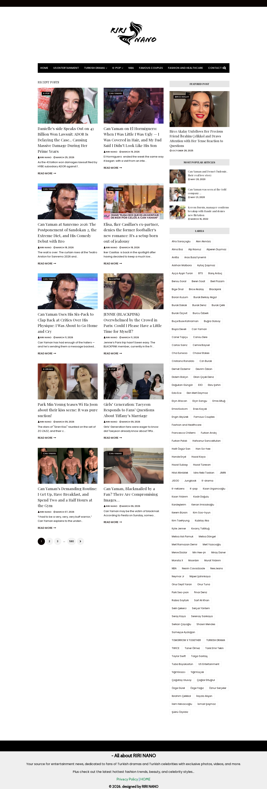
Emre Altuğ (218, 401)
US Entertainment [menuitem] (66, 68)
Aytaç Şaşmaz (206, 265)
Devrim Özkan (204, 369)
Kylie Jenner (179, 528)
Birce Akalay (196, 289)
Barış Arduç (215, 273)
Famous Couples (204, 417)
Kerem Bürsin (180, 512)
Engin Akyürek (180, 417)
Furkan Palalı (179, 440)
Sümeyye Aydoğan (183, 632)
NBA (174, 568)
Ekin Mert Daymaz (197, 393)
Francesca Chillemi (184, 432)
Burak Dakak (179, 305)
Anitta (175, 257)
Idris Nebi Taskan (204, 472)
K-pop (194, 488)
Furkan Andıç (209, 432)
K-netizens (178, 488)
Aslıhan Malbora (182, 265)
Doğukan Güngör (182, 385)
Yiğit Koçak (197, 672)
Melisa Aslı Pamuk (182, 536)
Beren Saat (198, 281)
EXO (200, 385)
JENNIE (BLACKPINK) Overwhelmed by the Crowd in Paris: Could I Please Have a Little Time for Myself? (133, 322)
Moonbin (193, 560)
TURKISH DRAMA (215, 640)
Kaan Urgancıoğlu (214, 488)
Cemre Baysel (201, 345)
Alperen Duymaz (216, 249)
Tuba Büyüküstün (182, 664)
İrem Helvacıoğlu (182, 704)
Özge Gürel (178, 688)
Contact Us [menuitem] (217, 68)
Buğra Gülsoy (212, 321)
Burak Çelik (218, 305)
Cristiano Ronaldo (183, 361)
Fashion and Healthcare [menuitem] (185, 68)
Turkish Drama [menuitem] (94, 68)
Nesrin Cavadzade (193, 568)
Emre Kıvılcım (180, 409)
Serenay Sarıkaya (202, 616)
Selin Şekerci (179, 608)
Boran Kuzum (180, 297)
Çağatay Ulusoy (182, 680)
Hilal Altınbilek (180, 472)
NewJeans (216, 568)
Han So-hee (203, 448)
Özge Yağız (197, 688)
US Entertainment (209, 664)
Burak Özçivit (179, 313)
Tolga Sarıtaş (199, 656)
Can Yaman (199, 329)
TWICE (175, 648)
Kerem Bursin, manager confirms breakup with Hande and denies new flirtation (208, 211)
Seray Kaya (179, 616)
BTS (200, 273)
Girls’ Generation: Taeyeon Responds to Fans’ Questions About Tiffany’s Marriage (129, 410)
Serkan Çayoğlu (181, 624)
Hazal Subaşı (180, 464)
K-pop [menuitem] (116, 68)
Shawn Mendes (206, 624)
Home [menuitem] (44, 68)
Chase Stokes (201, 353)
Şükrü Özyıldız (180, 712)
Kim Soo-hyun (201, 512)
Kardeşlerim (179, 504)
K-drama (207, 480)
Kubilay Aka (202, 520)
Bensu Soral (179, 281)
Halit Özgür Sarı (181, 448)
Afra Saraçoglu (181, 241)
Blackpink (215, 289)
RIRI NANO (46, 157)
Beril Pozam (217, 281)
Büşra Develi (179, 329)
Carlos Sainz (179, 345)
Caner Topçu (180, 337)
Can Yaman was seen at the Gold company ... (207, 191)
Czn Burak (206, 361)
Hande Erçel (179, 456)
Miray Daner (218, 552)
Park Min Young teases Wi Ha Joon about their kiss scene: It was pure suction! (68, 410)
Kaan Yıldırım (180, 496)
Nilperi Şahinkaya (200, 576)
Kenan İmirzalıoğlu (203, 504)
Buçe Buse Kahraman (185, 321)
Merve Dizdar (179, 552)
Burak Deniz (199, 305)
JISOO (175, 480)
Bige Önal (178, 289)
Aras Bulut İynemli (195, 257)
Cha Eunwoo (179, 353)
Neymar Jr (178, 576)
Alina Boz (177, 249)
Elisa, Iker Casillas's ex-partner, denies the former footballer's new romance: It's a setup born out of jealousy (131, 233)
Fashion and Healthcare (186, 425)
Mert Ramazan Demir (184, 544)
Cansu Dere (200, 337)
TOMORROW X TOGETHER (186, 640)
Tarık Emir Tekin (214, 648)
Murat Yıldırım (212, 560)
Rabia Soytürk (180, 600)
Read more (45, 173)
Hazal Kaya (198, 456)
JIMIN (223, 472)
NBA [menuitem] (131, 68)
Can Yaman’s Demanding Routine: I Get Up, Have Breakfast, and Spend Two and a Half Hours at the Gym (67, 497)
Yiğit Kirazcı (178, 672)
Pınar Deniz (200, 592)
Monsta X (177, 560)
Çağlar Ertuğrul (206, 680)
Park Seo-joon (180, 592)
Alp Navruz (194, 249)
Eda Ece (176, 393)
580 (71, 541)
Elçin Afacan (179, 401)
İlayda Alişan (204, 696)
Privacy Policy (127, 779)
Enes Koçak (200, 409)
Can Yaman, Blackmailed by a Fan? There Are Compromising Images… (131, 494)
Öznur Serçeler (217, 688)
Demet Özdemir (181, 369)
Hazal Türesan (202, 464)
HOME (145, 779)
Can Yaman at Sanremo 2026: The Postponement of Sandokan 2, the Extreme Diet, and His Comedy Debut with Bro (67, 233)
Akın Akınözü (203, 241)
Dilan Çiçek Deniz (204, 377)
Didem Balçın (180, 377)
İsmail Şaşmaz (207, 704)
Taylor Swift (179, 656)
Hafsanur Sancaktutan (207, 440)
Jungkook (190, 480)
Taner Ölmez (192, 648)
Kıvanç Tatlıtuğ (200, 528)
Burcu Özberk (200, 313)
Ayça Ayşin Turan (182, 273)
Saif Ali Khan (201, 600)
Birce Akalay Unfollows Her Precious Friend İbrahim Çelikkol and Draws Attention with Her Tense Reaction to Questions (196, 138)
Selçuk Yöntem (201, 608)
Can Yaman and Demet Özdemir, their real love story (207, 173)
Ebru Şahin (214, 385)
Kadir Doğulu (201, 496)
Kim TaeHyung (181, 520)
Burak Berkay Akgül (205, 297)
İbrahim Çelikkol (181, 696)
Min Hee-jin (199, 552)
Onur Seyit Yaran (182, 584)
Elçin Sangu (200, 401)
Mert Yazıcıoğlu (212, 544)
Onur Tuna (203, 584)
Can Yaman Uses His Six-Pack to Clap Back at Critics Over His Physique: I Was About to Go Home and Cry (68, 322)
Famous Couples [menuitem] (151, 68)
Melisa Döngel (207, 536)
